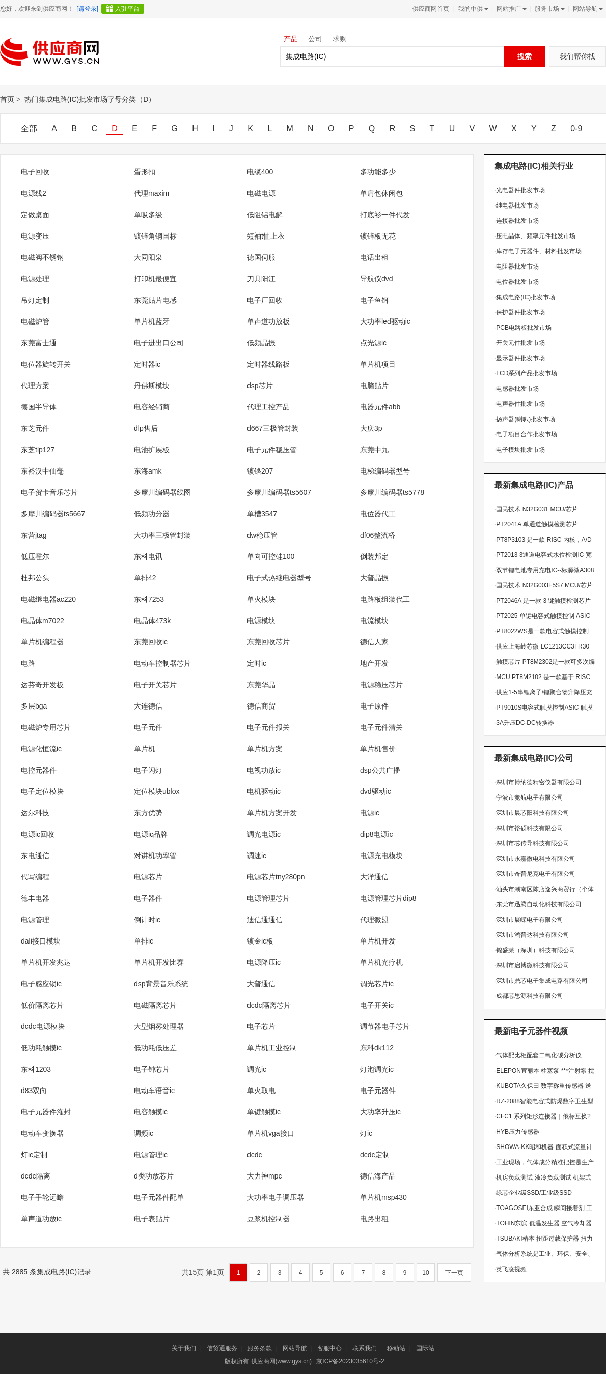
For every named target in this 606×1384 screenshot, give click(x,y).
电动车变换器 (42, 1133)
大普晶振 (374, 578)
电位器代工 (378, 514)
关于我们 (184, 1348)
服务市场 (549, 8)
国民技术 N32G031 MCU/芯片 (536, 509)
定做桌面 (35, 215)
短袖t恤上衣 (266, 236)
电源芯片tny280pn (276, 877)
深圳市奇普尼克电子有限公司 (534, 873)
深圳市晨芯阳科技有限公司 (531, 812)
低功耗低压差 (155, 1048)
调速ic (256, 855)
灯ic (366, 1133)
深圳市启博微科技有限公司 (531, 965)
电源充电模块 (381, 855)
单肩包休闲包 (381, 193)
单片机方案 (265, 749)
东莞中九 (374, 450)
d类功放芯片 (154, 1176)
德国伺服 (261, 257)
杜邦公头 (35, 578)
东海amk (147, 471)
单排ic (143, 941)
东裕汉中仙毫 (42, 471)
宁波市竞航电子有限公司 (528, 797)
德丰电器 (35, 898)
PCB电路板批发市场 (523, 327)
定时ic (256, 663)
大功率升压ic (380, 1112)
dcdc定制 (375, 1155)
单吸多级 (148, 215)
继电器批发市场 (516, 205)
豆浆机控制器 (268, 1219)
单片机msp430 (383, 1197)
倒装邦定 (374, 556)
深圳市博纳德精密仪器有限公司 (538, 782)
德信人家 (374, 642)
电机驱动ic (264, 791)
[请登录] (87, 8)
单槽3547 (262, 514)
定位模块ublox (156, 791)
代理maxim (151, 193)
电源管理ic (151, 1155)
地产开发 (374, 663)
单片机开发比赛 (159, 962)
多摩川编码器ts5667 (53, 514)
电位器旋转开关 (46, 364)
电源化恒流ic (41, 749)
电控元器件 (39, 770)
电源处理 (35, 279)
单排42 (145, 578)
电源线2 (33, 193)
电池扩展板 (152, 450)
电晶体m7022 (42, 620)
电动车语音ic (154, 1090)
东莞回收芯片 (268, 642)
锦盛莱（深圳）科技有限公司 (534, 950)
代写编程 (35, 877)
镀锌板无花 (378, 236)
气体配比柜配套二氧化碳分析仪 (538, 1055)
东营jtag (34, 535)
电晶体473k (152, 620)
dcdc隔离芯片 (269, 1005)
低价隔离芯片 (42, 1005)
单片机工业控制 (272, 1048)
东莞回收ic (151, 642)
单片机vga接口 (270, 1133)
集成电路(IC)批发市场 (524, 297)
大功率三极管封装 (162, 535)
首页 (7, 99)
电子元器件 (378, 1090)
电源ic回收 (37, 834)
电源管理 (35, 920)
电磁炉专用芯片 (46, 727)
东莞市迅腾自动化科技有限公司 (538, 904)
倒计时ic (147, 920)
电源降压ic (264, 962)
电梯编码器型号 (385, 471)
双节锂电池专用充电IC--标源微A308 (544, 570)
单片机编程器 (42, 642)
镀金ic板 (260, 941)
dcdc (254, 1155)
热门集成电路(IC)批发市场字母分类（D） (89, 99)
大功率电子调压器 (275, 1197)
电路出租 (374, 1219)
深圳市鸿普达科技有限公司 (531, 934)
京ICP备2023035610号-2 (350, 1361)
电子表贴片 (152, 1219)
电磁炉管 (35, 321)
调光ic (256, 1069)
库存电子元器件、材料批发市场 (538, 251)
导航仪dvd (376, 279)
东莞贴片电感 (155, 300)
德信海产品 (378, 1176)
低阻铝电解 (265, 215)
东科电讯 (148, 556)
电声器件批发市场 (519, 403)
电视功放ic (264, 770)
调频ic (143, 1133)
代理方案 (35, 385)
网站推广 (511, 8)
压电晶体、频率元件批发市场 (534, 236)
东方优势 (148, 813)
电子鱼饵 (374, 300)
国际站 (425, 1348)
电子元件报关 (268, 727)
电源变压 (35, 236)
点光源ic (373, 343)
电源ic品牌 (151, 834)
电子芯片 (261, 1026)
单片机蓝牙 (152, 321)
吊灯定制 (35, 300)
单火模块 (261, 599)
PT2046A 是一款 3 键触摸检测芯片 (542, 600)
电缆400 (260, 172)
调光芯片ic (377, 984)
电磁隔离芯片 (155, 1005)
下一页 (454, 1272)
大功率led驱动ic (385, 321)
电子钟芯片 (152, 1069)
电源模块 (261, 620)
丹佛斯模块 (152, 385)
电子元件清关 (381, 727)
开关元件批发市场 (519, 342)
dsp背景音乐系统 (161, 984)
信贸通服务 (222, 1348)
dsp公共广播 (380, 770)
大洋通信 (374, 877)
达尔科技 (35, 813)
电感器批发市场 (516, 388)
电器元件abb (380, 407)
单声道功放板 (268, 321)
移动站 (396, 1348)
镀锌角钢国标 (155, 236)
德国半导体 (39, 407)
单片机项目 (378, 364)
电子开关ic (377, 1005)
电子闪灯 (148, 770)
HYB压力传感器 (516, 1131)
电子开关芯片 (155, 685)
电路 (28, 663)
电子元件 (148, 727)
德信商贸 (261, 706)
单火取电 (261, 1090)
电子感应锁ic (41, 984)
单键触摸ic (264, 1112)
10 (425, 1272)
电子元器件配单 (159, 1197)
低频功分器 (152, 514)
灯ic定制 (34, 1155)
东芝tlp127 (37, 450)
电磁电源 (261, 193)
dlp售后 (146, 428)
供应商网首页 (430, 8)
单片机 (144, 749)
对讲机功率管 (155, 855)
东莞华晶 (261, 685)
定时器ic (147, 364)
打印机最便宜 (155, 279)
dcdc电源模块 (43, 1026)
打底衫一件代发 (385, 215)
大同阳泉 (148, 257)
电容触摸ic (151, 1112)
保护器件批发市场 (519, 312)
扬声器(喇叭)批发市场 (524, 419)
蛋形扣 (144, 172)
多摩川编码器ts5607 (279, 492)
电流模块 (374, 620)
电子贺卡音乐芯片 (49, 492)
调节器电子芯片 (385, 1026)
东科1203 (36, 1069)
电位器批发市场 (516, 281)
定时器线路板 (268, 364)
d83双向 (34, 1090)
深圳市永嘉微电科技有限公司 (534, 858)
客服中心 (329, 1348)
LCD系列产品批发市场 (525, 373)
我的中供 (472, 8)
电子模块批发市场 (519, 449)
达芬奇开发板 (42, 685)
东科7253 (149, 599)
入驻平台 (127, 8)
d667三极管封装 (272, 428)
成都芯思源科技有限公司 (528, 995)
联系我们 (364, 1348)
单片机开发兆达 (46, 962)
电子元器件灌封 (46, 1112)
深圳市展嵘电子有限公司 (528, 919)
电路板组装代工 (385, 599)
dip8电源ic (376, 834)
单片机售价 (378, 749)
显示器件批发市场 (519, 358)
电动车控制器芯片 (162, 663)
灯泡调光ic (377, 1069)
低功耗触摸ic (41, 1048)
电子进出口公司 (159, 343)
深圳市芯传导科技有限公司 (531, 843)
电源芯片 (148, 877)
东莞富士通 (39, 343)
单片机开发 (378, 941)
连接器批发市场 (516, 220)
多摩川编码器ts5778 (392, 492)
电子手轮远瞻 (42, 1197)
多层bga (34, 706)
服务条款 (259, 1348)
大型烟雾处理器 (159, 1026)
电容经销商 (152, 407)
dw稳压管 (262, 535)
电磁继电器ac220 (48, 599)
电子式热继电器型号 (279, 578)
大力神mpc (264, 1176)
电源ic (369, 813)
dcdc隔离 (35, 1176)
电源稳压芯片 (381, 685)
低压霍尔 (35, 556)
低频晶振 (261, 343)
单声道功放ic (41, 1219)
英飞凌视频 (510, 1269)
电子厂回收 (265, 300)
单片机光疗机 (381, 962)
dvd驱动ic (375, 791)
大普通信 (261, 984)
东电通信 (35, 855)
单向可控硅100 (270, 556)
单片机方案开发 (272, 813)
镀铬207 (260, 471)
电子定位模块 (42, 791)
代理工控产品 (268, 407)
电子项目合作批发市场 (525, 434)
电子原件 (374, 706)
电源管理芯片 (268, 898)
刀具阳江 (261, 279)
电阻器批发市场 (516, 266)
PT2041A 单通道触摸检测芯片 (536, 524)
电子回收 (35, 172)
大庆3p (371, 428)
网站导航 (587, 8)
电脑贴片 (374, 385)
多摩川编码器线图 (162, 492)
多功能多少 (378, 172)
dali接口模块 (41, 941)
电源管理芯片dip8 (388, 898)
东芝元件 (35, 428)
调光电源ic (264, 834)
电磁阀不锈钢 (42, 257)
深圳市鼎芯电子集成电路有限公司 (541, 980)
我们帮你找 (577, 56)
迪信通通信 (265, 920)
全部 (29, 128)
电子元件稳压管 (272, 450)
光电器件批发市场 (519, 190)
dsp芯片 (260, 385)
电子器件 (148, 898)
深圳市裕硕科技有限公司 (528, 828)
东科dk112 (377, 1048)
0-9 (576, 128)
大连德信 (148, 706)
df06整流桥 (377, 535)
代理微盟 (374, 920)
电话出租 (374, 257)
